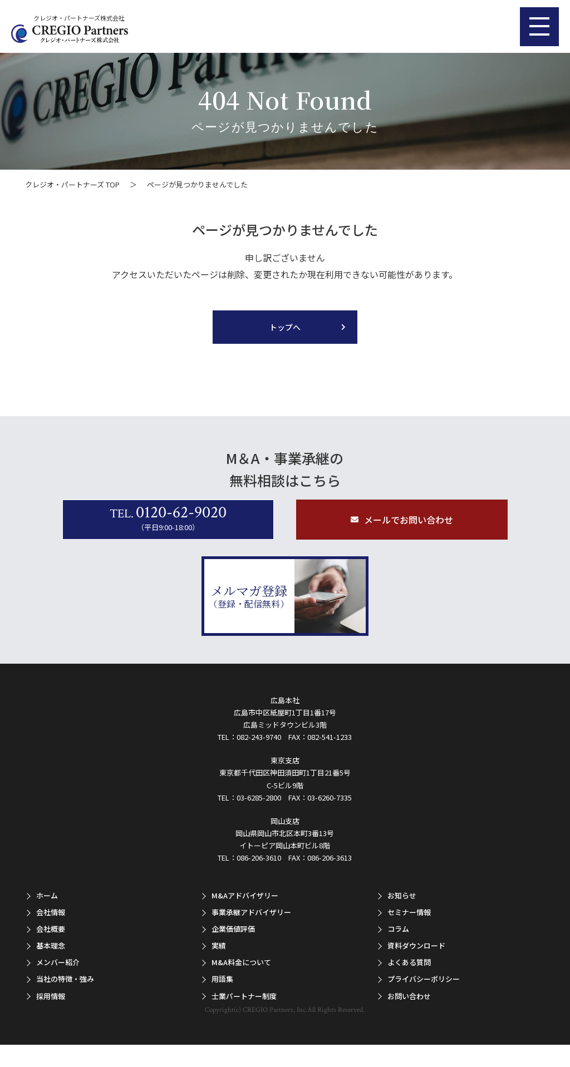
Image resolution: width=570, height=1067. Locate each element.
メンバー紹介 (58, 962)
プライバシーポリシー (423, 979)
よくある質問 (409, 962)
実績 (219, 945)
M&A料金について (241, 962)
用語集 (222, 979)
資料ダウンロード (416, 945)
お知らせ (401, 895)
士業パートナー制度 (244, 996)
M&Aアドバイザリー (245, 895)
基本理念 (50, 945)
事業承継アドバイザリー (251, 912)
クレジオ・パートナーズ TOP (72, 184)
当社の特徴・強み (65, 979)
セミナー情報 (409, 912)
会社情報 (50, 912)
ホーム (47, 895)
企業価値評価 (233, 928)
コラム (398, 928)
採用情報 (50, 996)
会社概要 (50, 928)
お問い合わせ (409, 996)
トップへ (285, 327)
